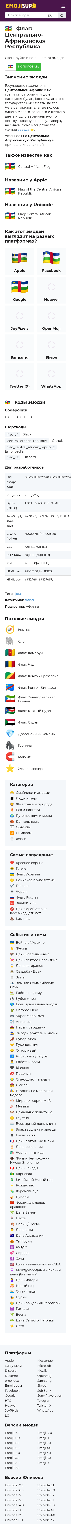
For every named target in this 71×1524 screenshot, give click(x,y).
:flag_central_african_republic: (31, 447)
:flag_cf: (13, 457)
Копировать (28, 66)
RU (51, 15)
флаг (18, 594)
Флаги (30, 600)
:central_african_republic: (27, 441)
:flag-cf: (12, 434)
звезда (23, 129)
